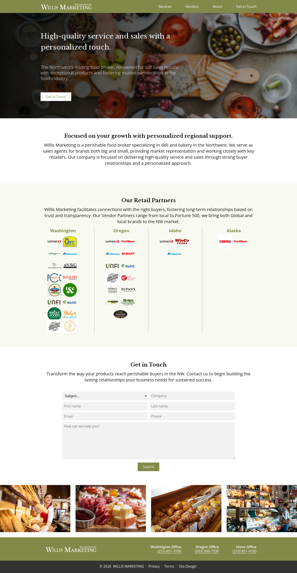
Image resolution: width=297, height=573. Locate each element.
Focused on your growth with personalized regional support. (148, 136)
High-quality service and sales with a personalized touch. (105, 41)
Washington (63, 231)
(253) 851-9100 (169, 551)
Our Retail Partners (149, 200)
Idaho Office (246, 547)
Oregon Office (207, 547)
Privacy (154, 566)
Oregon (121, 231)
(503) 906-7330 (207, 551)
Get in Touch (246, 6)
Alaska (234, 231)
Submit (148, 466)
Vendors (192, 6)
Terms (169, 566)
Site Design (187, 566)
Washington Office (165, 547)
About (217, 6)
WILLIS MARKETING (128, 566)
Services (165, 6)
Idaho (175, 231)
